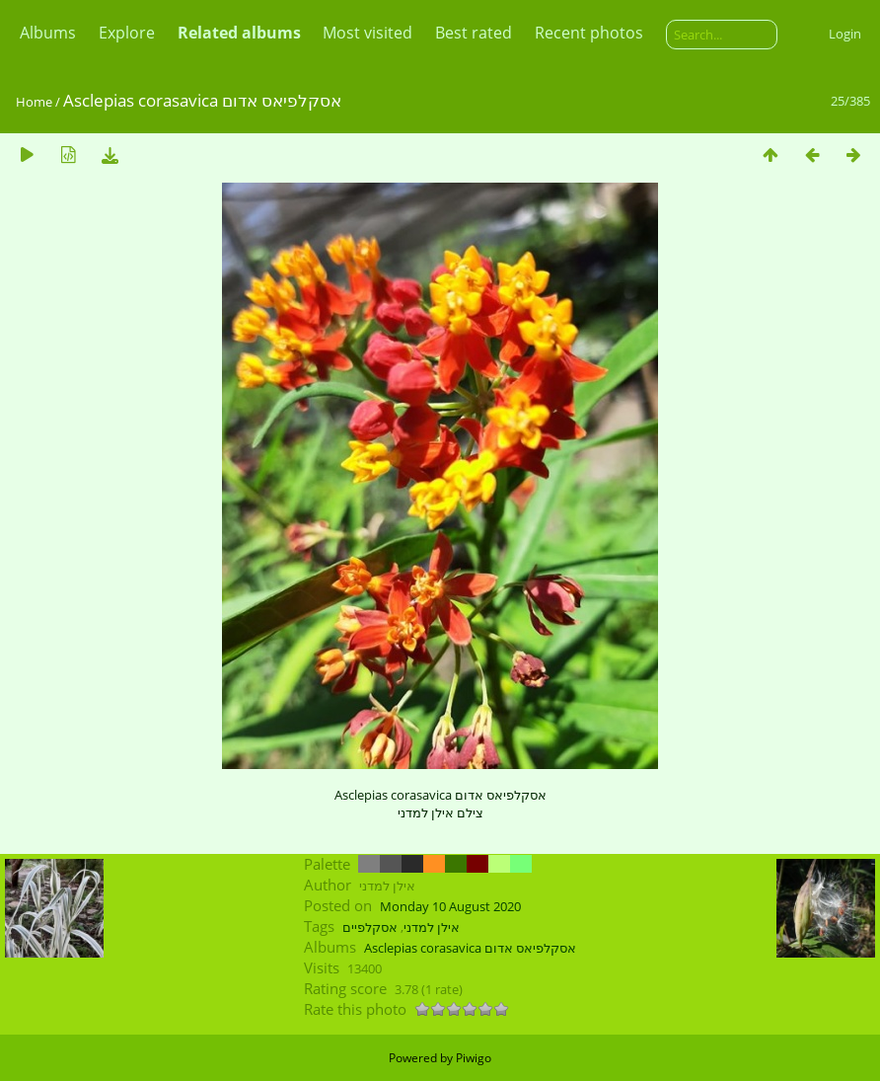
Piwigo (473, 1057)
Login (845, 33)
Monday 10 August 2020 (450, 906)
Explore (127, 32)
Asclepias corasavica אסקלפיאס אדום (470, 948)
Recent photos (589, 32)
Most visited (367, 32)
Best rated (473, 32)
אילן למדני (431, 927)
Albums (48, 32)
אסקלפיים (370, 927)
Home (34, 102)
